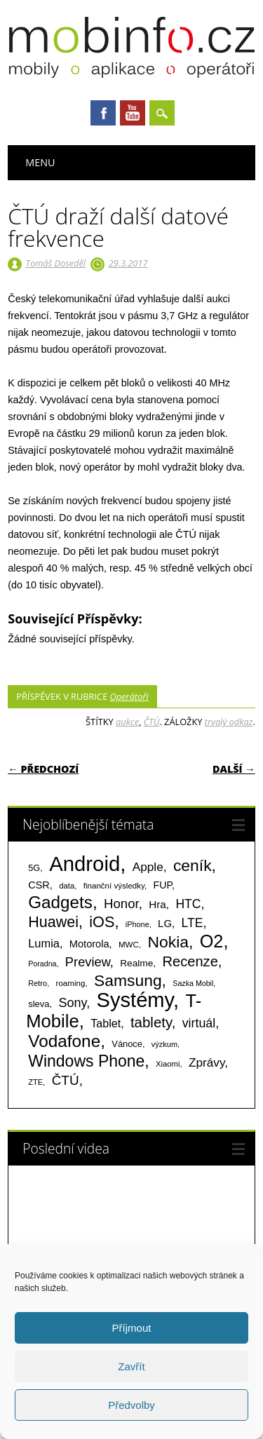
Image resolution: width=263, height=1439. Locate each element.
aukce (127, 721)
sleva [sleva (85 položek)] (38, 1004)
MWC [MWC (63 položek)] (129, 944)
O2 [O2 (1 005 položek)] (212, 941)
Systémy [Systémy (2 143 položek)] (135, 1000)
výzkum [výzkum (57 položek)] (164, 1044)
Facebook (103, 113)
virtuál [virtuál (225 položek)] (198, 1023)
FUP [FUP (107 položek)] (163, 885)
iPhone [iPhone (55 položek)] (137, 924)
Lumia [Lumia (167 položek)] (44, 943)
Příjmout (131, 1328)
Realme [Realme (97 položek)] (136, 963)
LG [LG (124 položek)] (165, 923)
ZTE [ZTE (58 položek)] (35, 1082)
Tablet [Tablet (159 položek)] (105, 1023)
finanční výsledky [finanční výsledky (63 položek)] (113, 885)
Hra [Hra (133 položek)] (157, 904)
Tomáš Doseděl (56, 263)
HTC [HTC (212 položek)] (188, 904)
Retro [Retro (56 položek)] (37, 983)
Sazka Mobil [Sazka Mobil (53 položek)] (193, 983)
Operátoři (129, 696)
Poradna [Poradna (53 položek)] (42, 963)
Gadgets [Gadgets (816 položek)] (60, 902)
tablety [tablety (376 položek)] (151, 1022)
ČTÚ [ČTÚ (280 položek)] (65, 1080)
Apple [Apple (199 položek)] (148, 867)
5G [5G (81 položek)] (34, 868)
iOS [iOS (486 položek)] (101, 922)
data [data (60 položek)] (66, 885)
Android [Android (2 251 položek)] (84, 863)
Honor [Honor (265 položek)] (121, 903)
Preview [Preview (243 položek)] (87, 961)
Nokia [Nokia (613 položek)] (167, 942)
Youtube (132, 113)
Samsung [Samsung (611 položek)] (128, 980)
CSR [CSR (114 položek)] (39, 885)
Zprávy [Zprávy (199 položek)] (206, 1062)
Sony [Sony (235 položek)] (72, 1003)
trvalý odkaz (229, 721)
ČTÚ (152, 721)
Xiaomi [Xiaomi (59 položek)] (168, 1064)
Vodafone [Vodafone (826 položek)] (64, 1041)
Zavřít (131, 1366)
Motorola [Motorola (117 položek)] (89, 944)
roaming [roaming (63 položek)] (71, 983)
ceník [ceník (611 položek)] (192, 865)
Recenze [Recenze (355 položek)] (189, 961)
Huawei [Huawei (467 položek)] (53, 922)
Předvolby (131, 1405)
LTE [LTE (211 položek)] (192, 923)
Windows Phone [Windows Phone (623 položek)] (86, 1061)
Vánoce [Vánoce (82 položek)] (127, 1044)
